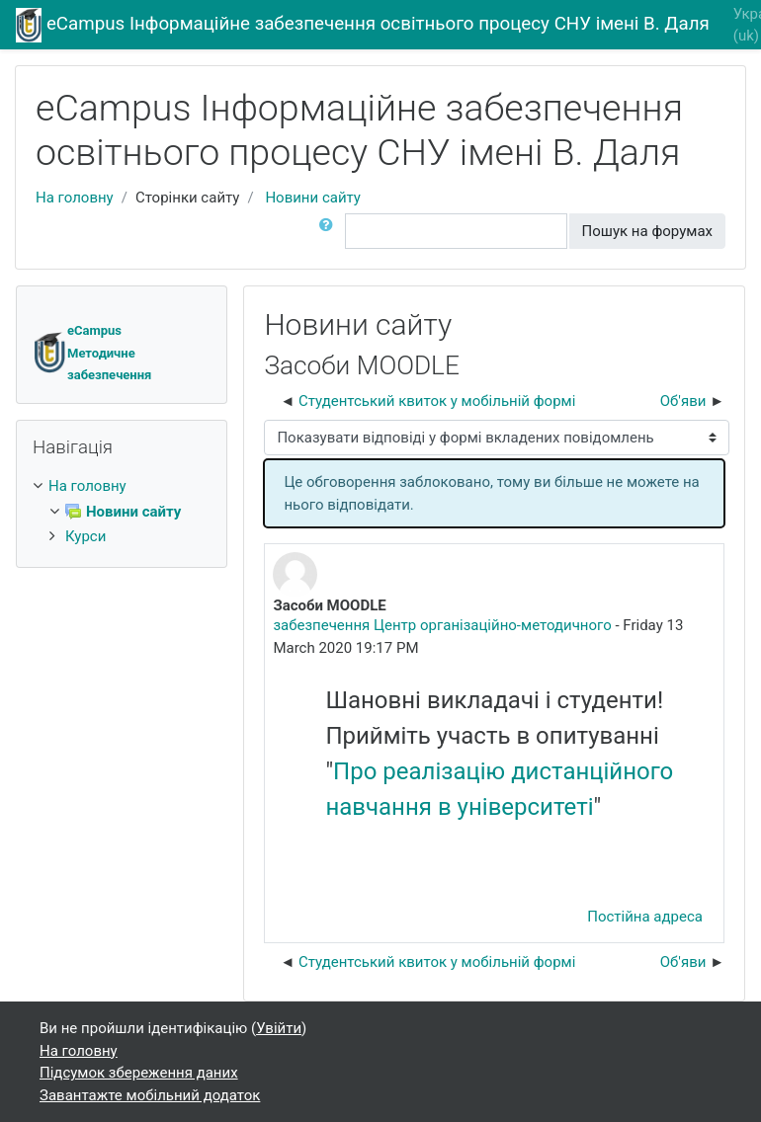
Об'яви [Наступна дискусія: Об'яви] (683, 401)
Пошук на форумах (647, 231)
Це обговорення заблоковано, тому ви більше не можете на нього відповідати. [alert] (491, 493)
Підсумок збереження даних (139, 1073)
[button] (330, 231)
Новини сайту (313, 197)
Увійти (278, 1028)
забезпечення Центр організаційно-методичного (442, 625)
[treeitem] (122, 486)
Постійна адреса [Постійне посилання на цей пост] (645, 916)
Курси (85, 536)
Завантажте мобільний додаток (150, 1095)
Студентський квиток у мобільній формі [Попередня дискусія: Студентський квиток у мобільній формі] (436, 401)
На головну (75, 197)
